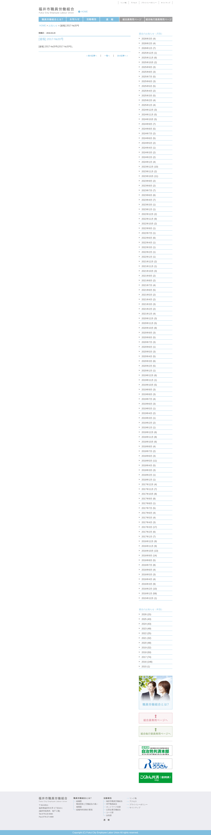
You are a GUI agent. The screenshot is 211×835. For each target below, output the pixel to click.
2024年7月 (147, 133)
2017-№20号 (65, 46)
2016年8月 (147, 560)
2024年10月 (147, 119)
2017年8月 (147, 503)
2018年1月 (147, 480)
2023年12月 (147, 167)
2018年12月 (147, 432)
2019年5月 (147, 408)
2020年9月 (147, 333)
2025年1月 (147, 105)
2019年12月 (147, 375)
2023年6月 (147, 195)
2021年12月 (147, 261)
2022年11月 (147, 219)
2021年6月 (147, 290)
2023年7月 (147, 190)
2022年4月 (147, 242)
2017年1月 (147, 536)
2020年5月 (147, 351)
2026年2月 (147, 43)
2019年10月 (147, 385)
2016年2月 (147, 589)
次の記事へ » (122, 56)
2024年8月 (147, 129)
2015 (144, 666)
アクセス (134, 2)
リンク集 (123, 2)
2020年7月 (147, 342)
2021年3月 (147, 304)
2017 (144, 657)
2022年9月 (147, 228)
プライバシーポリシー (149, 2)
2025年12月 (147, 53)
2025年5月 (147, 86)
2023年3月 (147, 204)
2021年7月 (147, 285)
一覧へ (107, 56)
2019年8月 (147, 394)
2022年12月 (147, 214)
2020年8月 (147, 337)
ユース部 (109, 812)
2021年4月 (147, 299)
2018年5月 (147, 461)
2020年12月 (147, 318)
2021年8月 (147, 280)
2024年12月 (147, 110)
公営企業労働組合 (113, 810)
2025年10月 (147, 62)
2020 (144, 643)
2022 (144, 633)
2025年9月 (147, 67)
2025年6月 (147, 81)
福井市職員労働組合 (114, 801)
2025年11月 (147, 57)
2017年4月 (147, 522)
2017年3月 (147, 527)
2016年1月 (147, 593)
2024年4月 (147, 148)
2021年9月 (147, 276)
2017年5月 (147, 517)
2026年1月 (147, 48)
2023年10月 (147, 176)
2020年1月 (147, 370)
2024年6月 (147, 138)
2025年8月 (147, 72)
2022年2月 (147, 252)
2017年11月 (147, 489)
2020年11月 (147, 323)
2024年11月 (147, 114)
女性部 (109, 815)
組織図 (79, 801)
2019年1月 (147, 427)
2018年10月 (147, 442)
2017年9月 (147, 498)
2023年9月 (147, 181)
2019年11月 (147, 380)
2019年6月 (147, 404)
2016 (144, 662)
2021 (144, 638)
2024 (144, 624)
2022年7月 (147, 233)
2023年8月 (147, 186)
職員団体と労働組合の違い (87, 804)
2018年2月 (147, 475)
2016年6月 (147, 570)
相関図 (79, 807)
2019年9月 (147, 389)
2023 (144, 628)
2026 (144, 614)
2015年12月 (147, 598)
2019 (144, 647)
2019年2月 (147, 423)
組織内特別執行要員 (84, 810)
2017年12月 (147, 484)
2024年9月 (147, 124)
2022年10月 (147, 223)
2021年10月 (147, 271)
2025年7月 (147, 76)
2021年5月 (147, 295)
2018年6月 (147, 456)
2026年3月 (147, 39)
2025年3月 (147, 95)
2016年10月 (147, 551)
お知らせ (52, 25)
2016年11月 (147, 546)
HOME (42, 25)
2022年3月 (147, 247)
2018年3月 (147, 470)
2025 (144, 619)
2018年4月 (147, 465)
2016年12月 (147, 541)
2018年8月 (147, 446)
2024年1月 (147, 162)
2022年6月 (147, 238)
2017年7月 (147, 508)
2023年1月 (147, 209)
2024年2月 (147, 157)
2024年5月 (147, 143)
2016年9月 (147, 555)
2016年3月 (147, 584)
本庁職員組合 (111, 804)
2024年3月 (147, 152)
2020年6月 (147, 347)
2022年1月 (147, 257)
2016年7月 (147, 565)
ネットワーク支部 (113, 807)
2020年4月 (147, 356)
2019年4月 (147, 413)
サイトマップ (165, 2)
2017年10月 (147, 494)
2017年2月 (147, 532)
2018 (144, 652)
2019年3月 (147, 418)
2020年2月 (147, 366)
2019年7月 (147, 399)
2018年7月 (147, 451)
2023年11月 (147, 171)
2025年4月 (147, 91)
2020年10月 (147, 328)
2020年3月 (147, 361)
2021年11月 (147, 266)
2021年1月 (147, 314)
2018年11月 (147, 437)
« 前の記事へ (91, 56)
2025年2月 (147, 100)
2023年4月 (147, 200)
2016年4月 (147, 579)
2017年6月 (147, 513)
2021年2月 (147, 309)
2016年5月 (147, 574)
